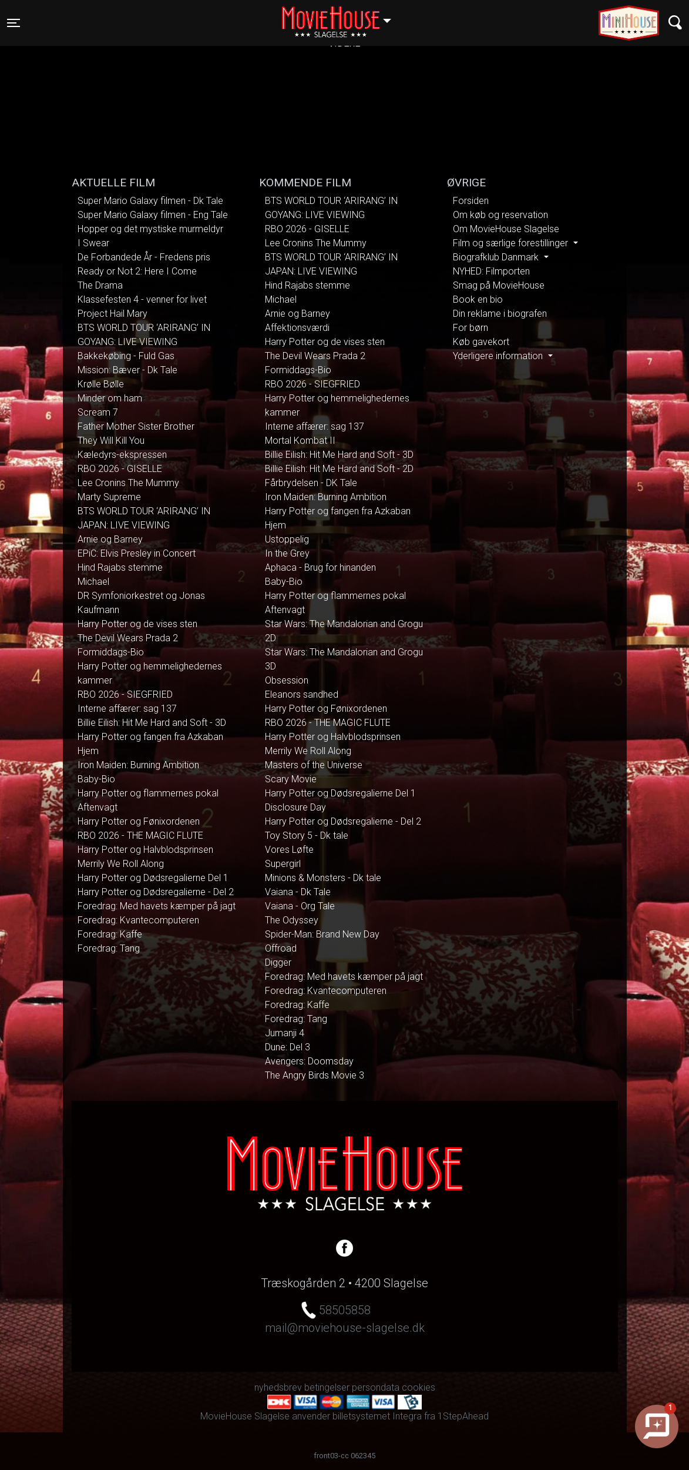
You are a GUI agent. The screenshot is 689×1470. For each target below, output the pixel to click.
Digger (278, 962)
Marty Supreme (109, 497)
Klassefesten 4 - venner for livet (142, 299)
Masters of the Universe (313, 765)
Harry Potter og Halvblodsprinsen (145, 849)
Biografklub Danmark (497, 257)
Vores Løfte (289, 849)
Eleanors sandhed (301, 694)
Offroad (281, 948)
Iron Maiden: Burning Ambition (138, 765)
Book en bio (478, 299)
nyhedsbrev (278, 1387)
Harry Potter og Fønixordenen (139, 821)
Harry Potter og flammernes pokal (148, 793)
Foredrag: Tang (109, 948)
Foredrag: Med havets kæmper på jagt (157, 906)
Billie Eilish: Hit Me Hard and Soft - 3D (152, 722)
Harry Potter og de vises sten (137, 623)
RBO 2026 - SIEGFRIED (125, 694)
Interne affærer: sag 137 (127, 708)
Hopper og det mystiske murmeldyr (150, 229)
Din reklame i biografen (500, 313)
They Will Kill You (111, 440)
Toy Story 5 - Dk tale (306, 835)
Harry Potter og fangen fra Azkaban (150, 736)
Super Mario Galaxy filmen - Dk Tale (150, 200)
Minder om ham (110, 398)
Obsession (286, 680)
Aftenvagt (97, 807)
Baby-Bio (96, 779)
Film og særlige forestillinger (511, 243)
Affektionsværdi (297, 327)
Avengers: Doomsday (309, 1061)
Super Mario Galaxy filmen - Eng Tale (153, 214)
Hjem (88, 750)
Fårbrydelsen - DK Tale (311, 482)
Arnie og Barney (110, 539)
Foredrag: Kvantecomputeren (138, 920)
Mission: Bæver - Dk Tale (127, 370)
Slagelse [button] (342, 16)
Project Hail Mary (112, 313)
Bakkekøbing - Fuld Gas (126, 355)
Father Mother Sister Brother (136, 426)
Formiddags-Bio (111, 652)
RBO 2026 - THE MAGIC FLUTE (140, 835)
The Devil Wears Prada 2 (128, 638)
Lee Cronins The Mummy (128, 482)
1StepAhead (463, 1416)
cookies (418, 1387)
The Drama (100, 285)
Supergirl (283, 863)
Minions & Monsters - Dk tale (323, 877)
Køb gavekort (481, 341)
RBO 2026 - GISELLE (120, 468)
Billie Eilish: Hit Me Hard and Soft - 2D (339, 468)
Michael (93, 581)
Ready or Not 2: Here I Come (137, 271)
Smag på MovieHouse (499, 285)
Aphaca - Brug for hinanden (320, 567)
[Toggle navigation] (13, 22)
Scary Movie (291, 779)
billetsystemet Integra (377, 1416)
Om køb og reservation (500, 214)
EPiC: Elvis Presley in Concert (137, 553)
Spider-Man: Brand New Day (322, 934)
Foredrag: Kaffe (110, 934)
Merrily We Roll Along (121, 863)
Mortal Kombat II (300, 440)
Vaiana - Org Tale (300, 906)
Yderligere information (499, 355)
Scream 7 (98, 412)
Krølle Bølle (101, 384)
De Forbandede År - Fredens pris (144, 257)
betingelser (326, 1387)
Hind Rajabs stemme (120, 567)
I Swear (93, 243)
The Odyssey (291, 920)
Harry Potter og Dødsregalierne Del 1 (153, 877)
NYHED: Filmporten (491, 271)
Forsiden (471, 200)
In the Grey (287, 553)
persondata (375, 1387)
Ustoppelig (287, 539)
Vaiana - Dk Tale (298, 892)
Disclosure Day (295, 807)
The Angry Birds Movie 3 (314, 1075)
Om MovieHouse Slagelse (506, 229)
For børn (470, 327)
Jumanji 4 (284, 1033)
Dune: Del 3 (287, 1047)
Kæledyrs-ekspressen (122, 454)
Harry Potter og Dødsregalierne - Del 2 (156, 892)
